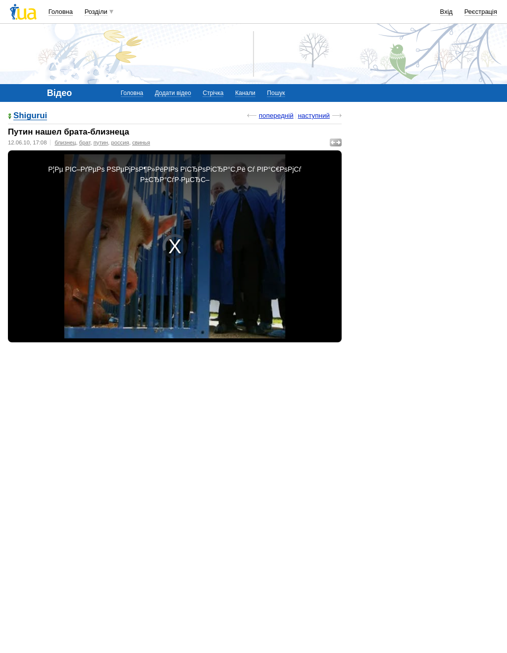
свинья (141, 142)
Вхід (446, 11)
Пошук (276, 93)
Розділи (96, 11)
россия (120, 142)
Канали (245, 93)
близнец (65, 142)
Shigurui (30, 116)
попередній (276, 115)
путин (101, 142)
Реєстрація (480, 11)
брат (85, 142)
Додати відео (173, 93)
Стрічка (213, 93)
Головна (61, 11)
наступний (314, 115)
